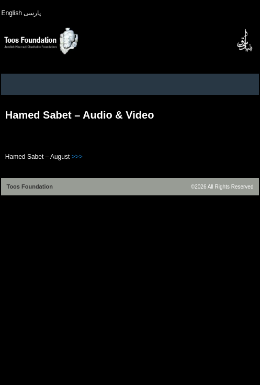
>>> (77, 156)
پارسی (32, 13)
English (11, 13)
